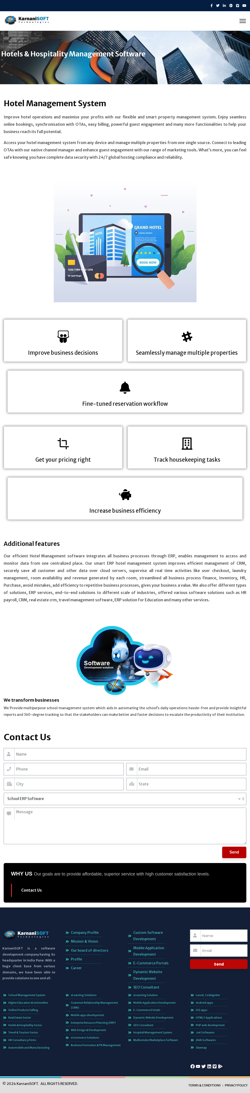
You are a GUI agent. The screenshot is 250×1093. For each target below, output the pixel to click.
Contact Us (31, 890)
